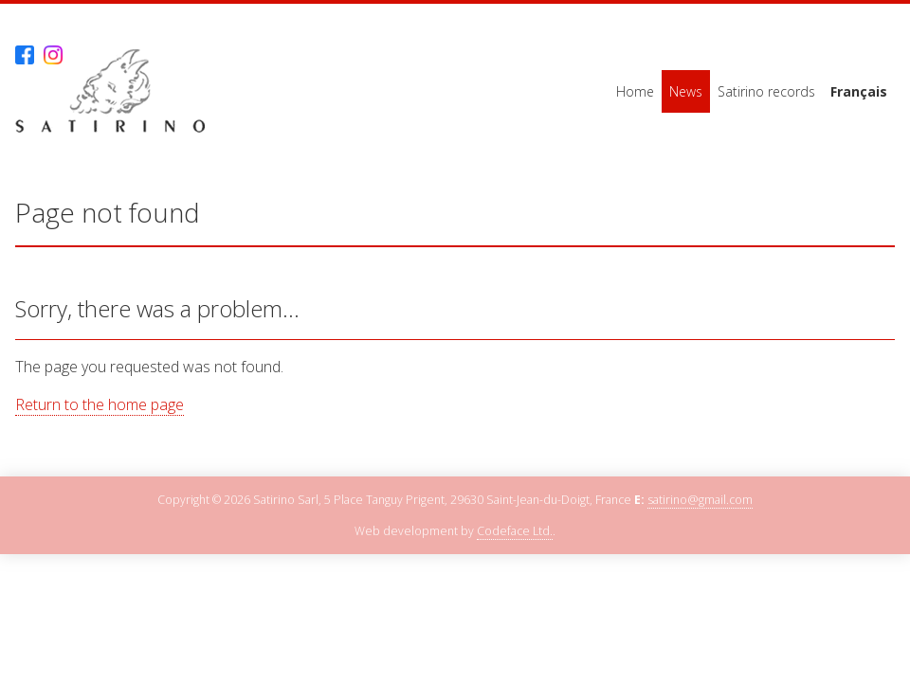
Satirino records (766, 91)
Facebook (24, 55)
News (685, 91)
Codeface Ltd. (515, 531)
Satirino (110, 91)
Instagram (53, 55)
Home (635, 91)
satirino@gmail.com (700, 500)
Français (858, 91)
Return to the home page (99, 404)
